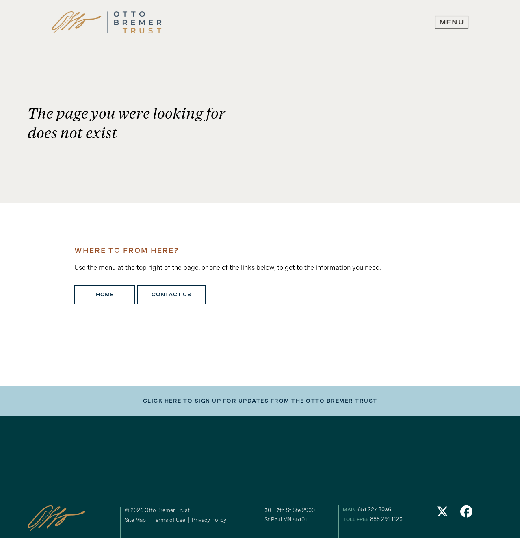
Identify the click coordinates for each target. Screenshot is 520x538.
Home (105, 294)
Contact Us (171, 294)
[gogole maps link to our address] (300, 514)
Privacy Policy (209, 519)
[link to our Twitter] (442, 514)
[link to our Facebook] (466, 514)
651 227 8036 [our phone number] (374, 509)
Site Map (135, 519)
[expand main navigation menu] (452, 22)
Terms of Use (168, 519)
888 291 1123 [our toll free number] (386, 519)
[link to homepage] (107, 22)
